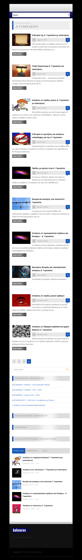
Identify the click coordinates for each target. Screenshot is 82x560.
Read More (17, 54)
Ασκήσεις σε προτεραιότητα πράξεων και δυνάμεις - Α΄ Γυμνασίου (45, 494)
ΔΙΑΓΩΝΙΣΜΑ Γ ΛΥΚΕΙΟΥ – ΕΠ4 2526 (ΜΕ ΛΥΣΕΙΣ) (31, 385)
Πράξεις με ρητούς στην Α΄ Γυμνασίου (48, 168)
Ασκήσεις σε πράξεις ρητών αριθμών (48, 296)
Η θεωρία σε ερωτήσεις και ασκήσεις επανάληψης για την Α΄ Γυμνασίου (48, 135)
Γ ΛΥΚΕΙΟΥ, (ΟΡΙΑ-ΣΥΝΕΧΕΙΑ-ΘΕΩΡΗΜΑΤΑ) (28, 405)
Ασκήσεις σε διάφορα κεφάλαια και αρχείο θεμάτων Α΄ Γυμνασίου (50, 328)
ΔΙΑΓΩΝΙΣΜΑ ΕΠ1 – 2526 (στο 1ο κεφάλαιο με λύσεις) (33, 400)
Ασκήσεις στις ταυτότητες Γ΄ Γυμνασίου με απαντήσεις (45, 470)
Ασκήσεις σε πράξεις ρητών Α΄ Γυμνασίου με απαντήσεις (50, 101)
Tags (45, 451)
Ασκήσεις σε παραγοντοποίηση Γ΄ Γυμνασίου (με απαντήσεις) (43, 459)
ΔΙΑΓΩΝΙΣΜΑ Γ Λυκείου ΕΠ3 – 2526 (26, 395)
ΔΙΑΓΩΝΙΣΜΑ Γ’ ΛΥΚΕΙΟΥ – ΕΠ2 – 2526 (27, 390)
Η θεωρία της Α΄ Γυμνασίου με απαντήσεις (50, 35)
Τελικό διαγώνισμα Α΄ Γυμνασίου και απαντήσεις (48, 67)
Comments (32, 451)
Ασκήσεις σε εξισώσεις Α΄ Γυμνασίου (38, 506)
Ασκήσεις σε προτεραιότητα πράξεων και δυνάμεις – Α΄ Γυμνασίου (50, 234)
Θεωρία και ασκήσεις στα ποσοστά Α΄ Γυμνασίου (48, 200)
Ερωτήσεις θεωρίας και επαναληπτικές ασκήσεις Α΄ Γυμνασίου (49, 268)
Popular (19, 451)
